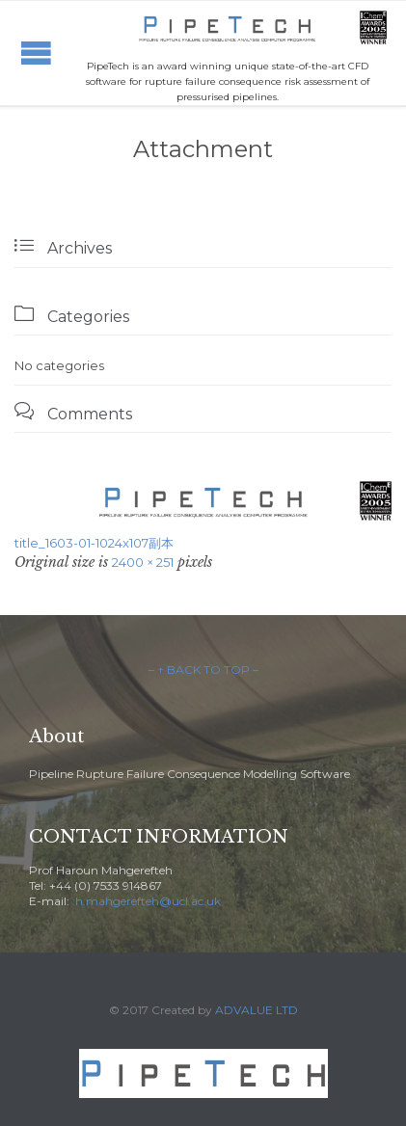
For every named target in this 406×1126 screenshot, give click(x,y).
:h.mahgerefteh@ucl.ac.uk (146, 901)
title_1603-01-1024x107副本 (94, 542)
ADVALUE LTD (256, 1010)
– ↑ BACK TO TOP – (203, 669)
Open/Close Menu (36, 52)
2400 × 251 (143, 562)
